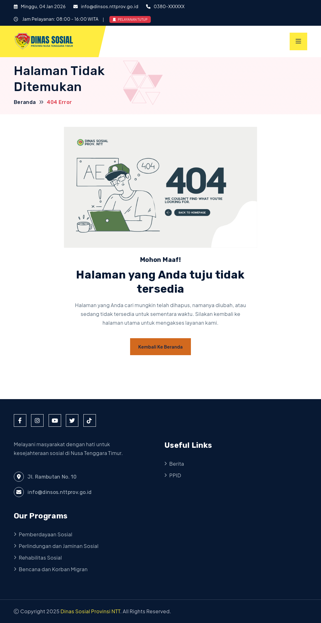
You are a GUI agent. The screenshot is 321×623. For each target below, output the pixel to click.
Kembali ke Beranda (160, 346)
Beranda (25, 102)
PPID (175, 475)
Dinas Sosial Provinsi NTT (90, 611)
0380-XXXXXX (169, 6)
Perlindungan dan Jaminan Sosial (58, 546)
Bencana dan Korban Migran (53, 569)
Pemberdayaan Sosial (45, 534)
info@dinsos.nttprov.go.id (109, 6)
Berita (176, 463)
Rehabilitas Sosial (40, 557)
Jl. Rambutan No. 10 (45, 477)
